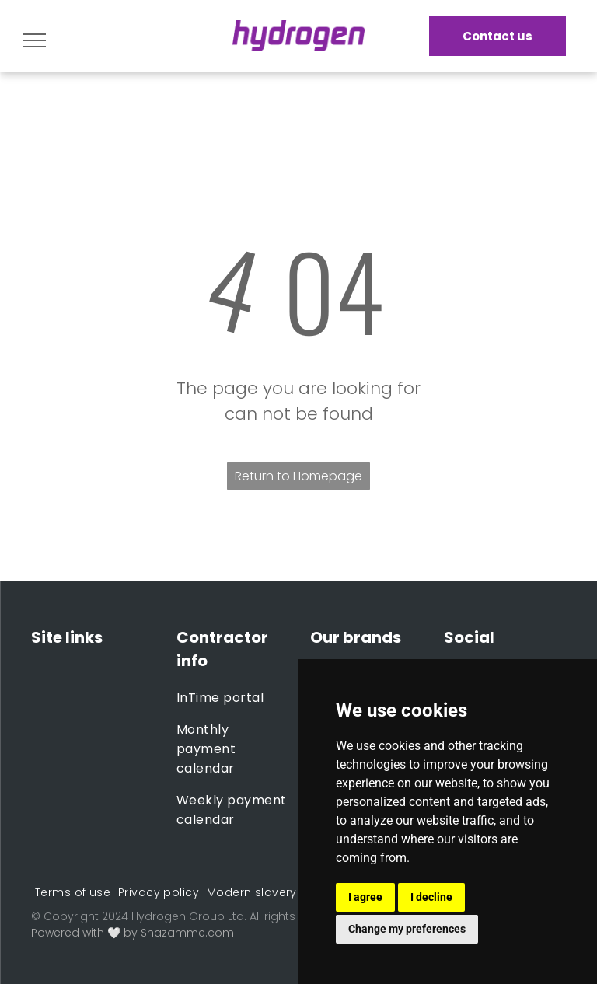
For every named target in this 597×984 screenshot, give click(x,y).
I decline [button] (431, 897)
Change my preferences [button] (407, 929)
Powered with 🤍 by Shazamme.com (132, 932)
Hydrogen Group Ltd (187, 916)
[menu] (34, 40)
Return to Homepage (298, 476)
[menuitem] (232, 698)
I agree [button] (365, 897)
